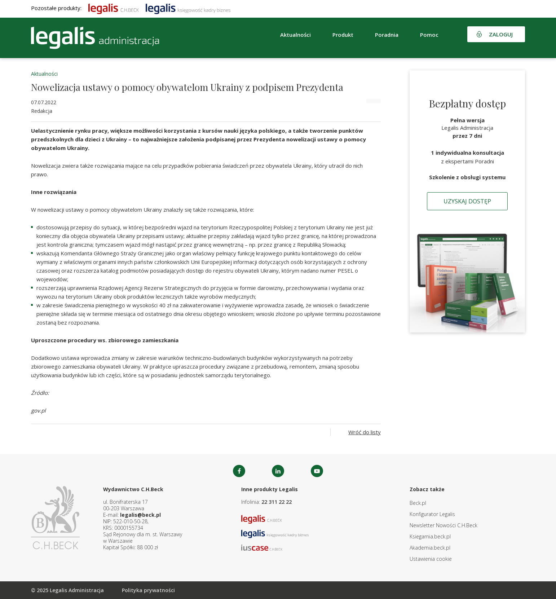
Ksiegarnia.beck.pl (430, 536)
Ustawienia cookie (431, 558)
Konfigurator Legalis (432, 514)
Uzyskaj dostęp (467, 201)
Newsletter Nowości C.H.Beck (443, 525)
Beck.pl (418, 502)
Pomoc (429, 34)
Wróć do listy (364, 432)
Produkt (342, 34)
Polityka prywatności (148, 590)
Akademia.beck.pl (430, 547)
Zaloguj (501, 34)
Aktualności (295, 34)
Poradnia (386, 34)
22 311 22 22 (276, 501)
